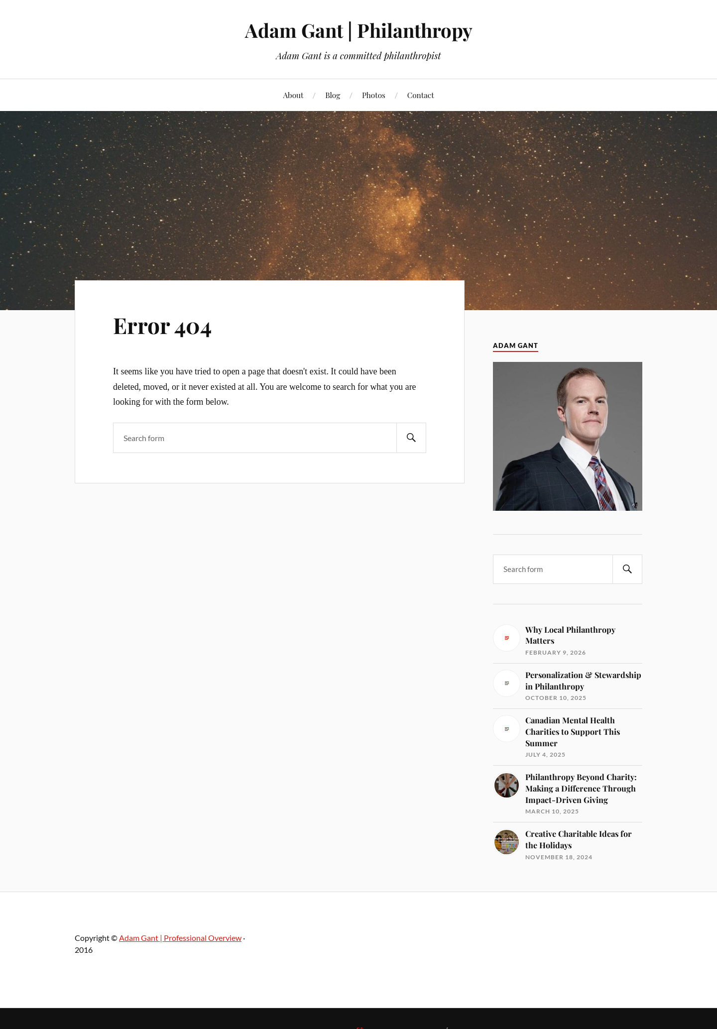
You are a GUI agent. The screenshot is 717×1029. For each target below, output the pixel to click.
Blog (332, 95)
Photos (373, 95)
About (293, 95)
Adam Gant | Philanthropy (359, 30)
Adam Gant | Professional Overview (180, 937)
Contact (420, 95)
